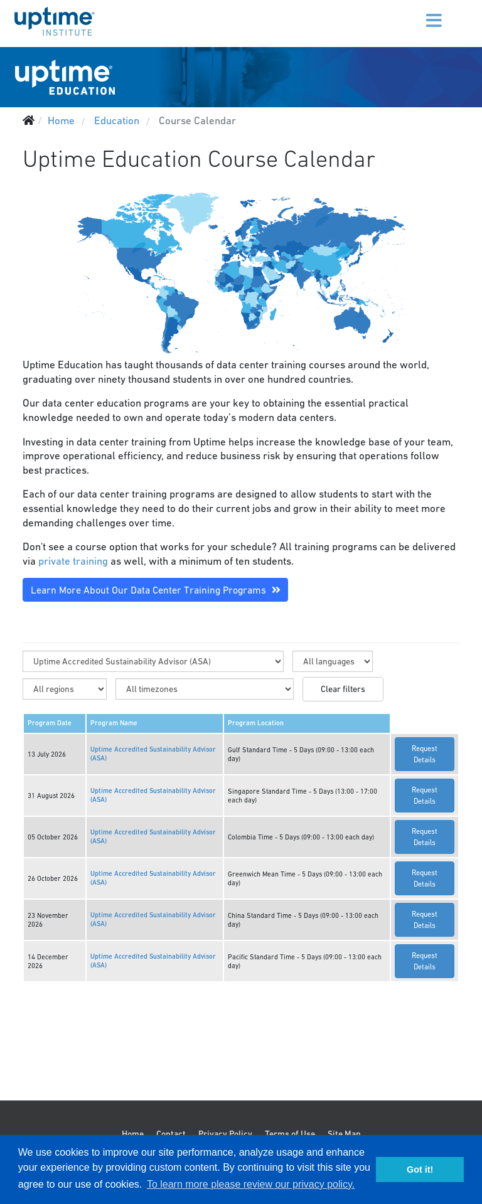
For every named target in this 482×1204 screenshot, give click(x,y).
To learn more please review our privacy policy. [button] (251, 1184)
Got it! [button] (420, 1169)
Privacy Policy (225, 1134)
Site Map (344, 1134)
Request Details (424, 754)
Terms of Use (290, 1134)
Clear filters (343, 689)
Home (133, 1134)
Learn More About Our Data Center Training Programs (156, 589)
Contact (171, 1134)
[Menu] (418, 12)
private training (73, 561)
